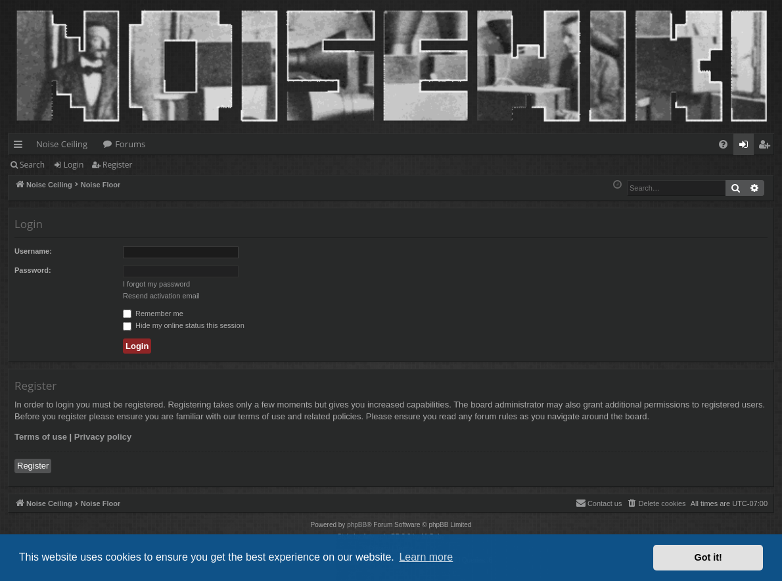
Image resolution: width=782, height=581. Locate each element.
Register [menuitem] (767, 146)
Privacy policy (102, 437)
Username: (33, 251)
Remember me (153, 313)
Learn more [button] (426, 557)
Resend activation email (161, 296)
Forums (130, 144)
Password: (32, 270)
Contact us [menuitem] (599, 502)
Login (73, 164)
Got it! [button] (708, 557)
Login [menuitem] (746, 146)
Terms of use (40, 437)
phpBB (357, 524)
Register (117, 164)
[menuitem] (723, 144)
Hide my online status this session (183, 325)
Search (32, 164)
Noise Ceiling (61, 144)
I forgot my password (156, 284)
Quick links (20, 146)
